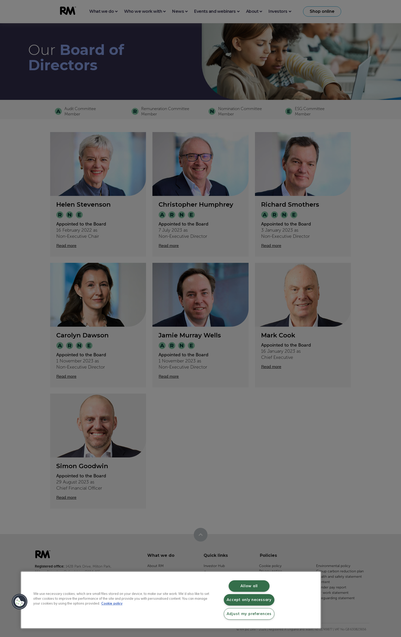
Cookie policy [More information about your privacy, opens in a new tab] (111, 603)
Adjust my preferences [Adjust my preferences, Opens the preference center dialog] (249, 613)
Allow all (249, 586)
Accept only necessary (249, 599)
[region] (170, 600)
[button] (20, 602)
